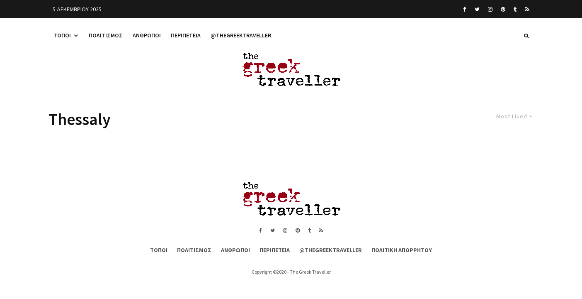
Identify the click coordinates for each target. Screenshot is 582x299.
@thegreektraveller (241, 35)
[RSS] (527, 9)
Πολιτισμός (106, 35)
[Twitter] (477, 9)
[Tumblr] (515, 9)
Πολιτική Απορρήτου (401, 250)
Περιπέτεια (186, 35)
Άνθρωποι (147, 35)
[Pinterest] (503, 9)
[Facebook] (464, 9)
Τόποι (62, 35)
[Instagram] (490, 9)
